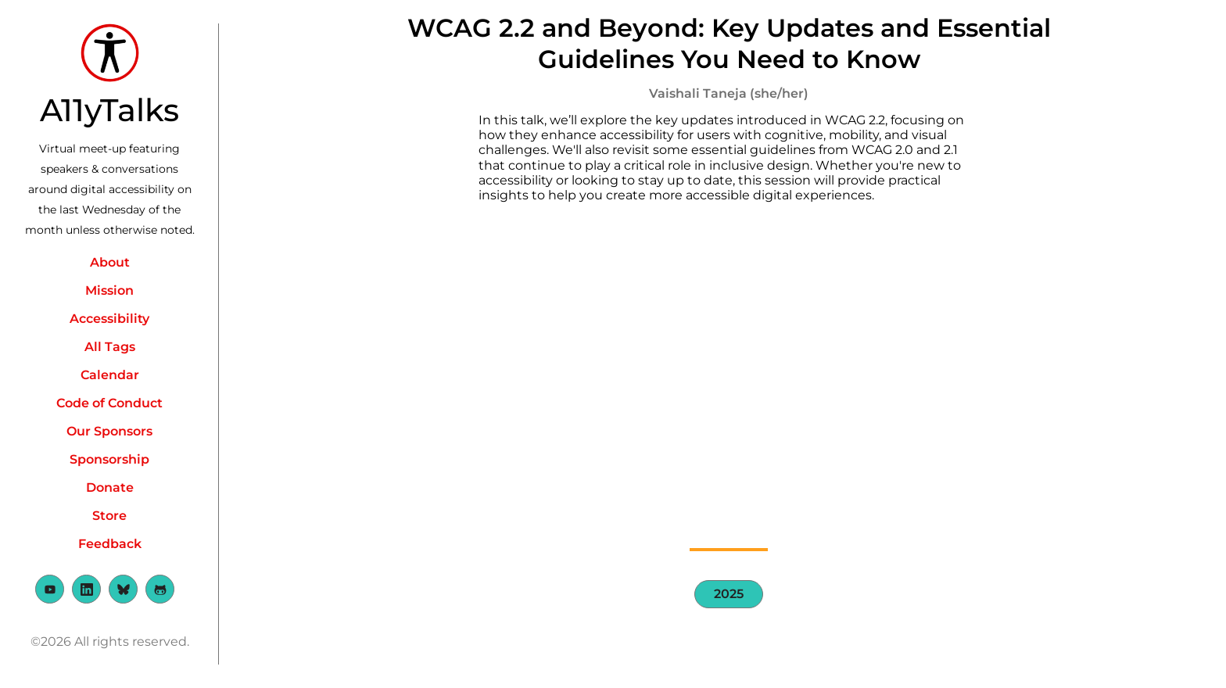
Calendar (110, 374)
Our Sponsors (109, 431)
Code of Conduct (109, 403)
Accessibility (109, 318)
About (110, 262)
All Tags (109, 346)
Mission (109, 290)
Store (109, 515)
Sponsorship (109, 459)
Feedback (110, 543)
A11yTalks (109, 110)
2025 (729, 593)
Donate (110, 487)
